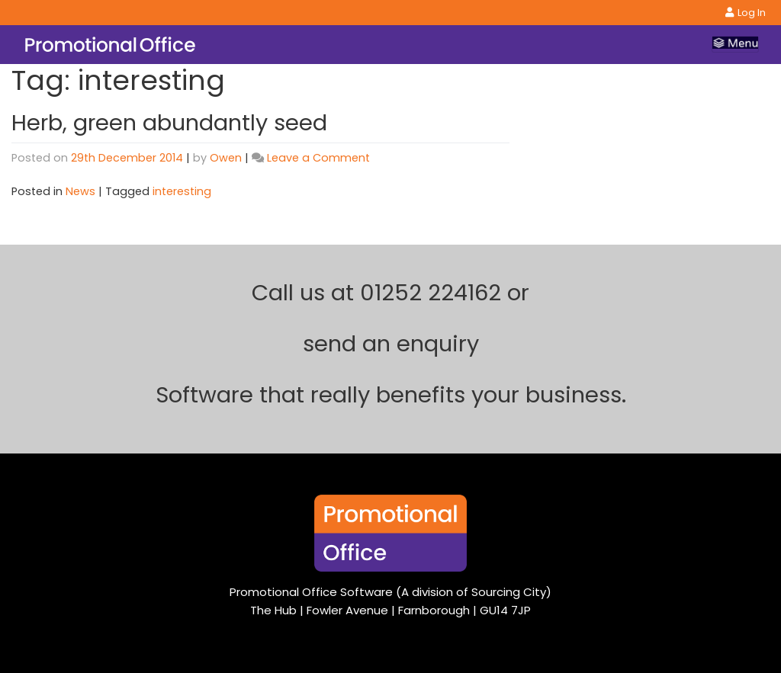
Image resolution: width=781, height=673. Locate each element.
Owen (226, 157)
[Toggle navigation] (735, 44)
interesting (182, 191)
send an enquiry (391, 343)
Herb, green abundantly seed (169, 122)
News (80, 191)
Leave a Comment (318, 157)
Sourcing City (508, 592)
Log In (745, 12)
